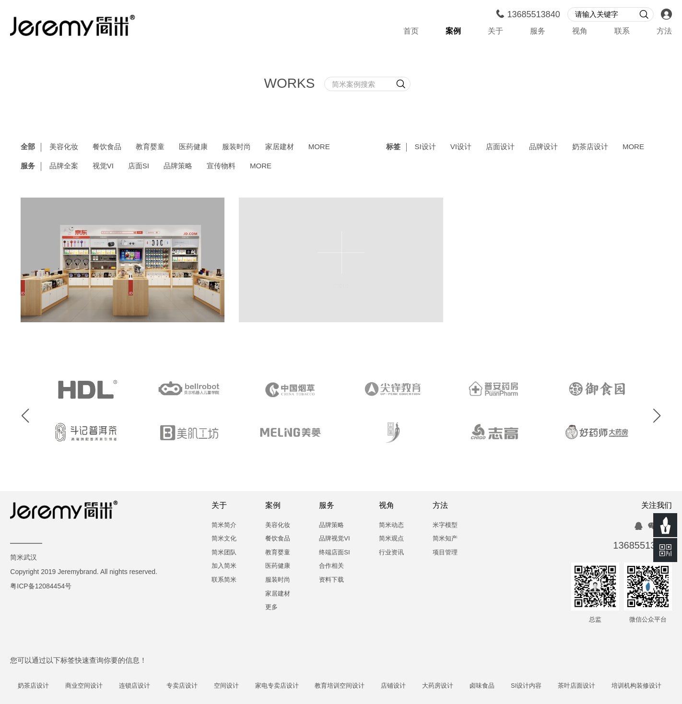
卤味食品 (492, 686)
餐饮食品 (107, 147)
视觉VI (103, 166)
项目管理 (445, 553)
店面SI (138, 166)
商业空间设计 (94, 686)
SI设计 (425, 147)
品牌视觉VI (334, 539)
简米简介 (224, 525)
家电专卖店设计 (286, 686)
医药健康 (193, 147)
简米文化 (224, 539)
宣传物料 (221, 166)
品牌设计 (543, 147)
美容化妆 (63, 147)
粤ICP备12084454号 (40, 586)
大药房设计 (447, 686)
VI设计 (460, 147)
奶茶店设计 (590, 147)
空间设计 (236, 686)
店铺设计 (403, 686)
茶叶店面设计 (586, 686)
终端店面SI (334, 553)
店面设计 (500, 147)
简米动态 (391, 525)
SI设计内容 (536, 686)
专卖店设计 (192, 686)
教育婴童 (150, 147)
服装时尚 (236, 147)
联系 (622, 31)
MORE (319, 147)
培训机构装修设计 (646, 686)
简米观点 (391, 539)
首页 (411, 31)
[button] (25, 416)
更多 (271, 607)
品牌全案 (63, 166)
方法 (664, 31)
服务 (537, 31)
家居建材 (279, 147)
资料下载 (331, 580)
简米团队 (224, 553)
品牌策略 (178, 166)
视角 (580, 31)
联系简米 (224, 580)
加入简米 (224, 566)
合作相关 (331, 566)
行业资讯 (391, 553)
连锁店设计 (144, 686)
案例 (453, 31)
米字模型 (445, 525)
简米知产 (445, 539)
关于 (495, 31)
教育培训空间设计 (350, 686)
